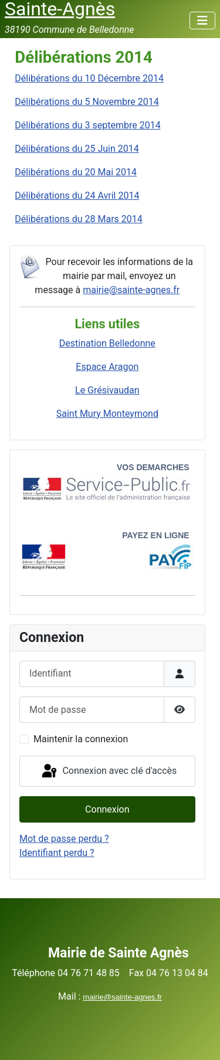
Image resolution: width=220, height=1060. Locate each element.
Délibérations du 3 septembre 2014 (87, 125)
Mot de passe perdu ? (64, 838)
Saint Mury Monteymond (107, 413)
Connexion (107, 809)
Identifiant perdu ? (56, 852)
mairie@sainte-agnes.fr (131, 289)
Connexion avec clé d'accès (108, 771)
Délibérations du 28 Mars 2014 (78, 219)
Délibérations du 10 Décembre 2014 (89, 78)
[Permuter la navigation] (202, 20)
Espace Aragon (107, 366)
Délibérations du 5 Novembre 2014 (86, 101)
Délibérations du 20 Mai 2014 (76, 172)
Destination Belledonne (107, 343)
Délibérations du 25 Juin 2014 (76, 148)
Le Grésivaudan (107, 390)
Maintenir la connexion (80, 739)
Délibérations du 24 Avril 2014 (77, 195)
